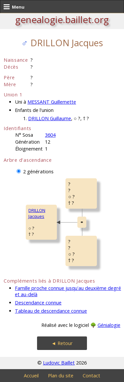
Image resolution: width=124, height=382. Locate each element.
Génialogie (109, 325)
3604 (50, 135)
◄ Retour (61, 343)
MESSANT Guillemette (51, 102)
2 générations (38, 171)
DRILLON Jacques (36, 213)
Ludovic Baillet (59, 363)
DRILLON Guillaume (49, 118)
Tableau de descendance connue (51, 311)
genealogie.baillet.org (62, 19)
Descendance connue (38, 302)
